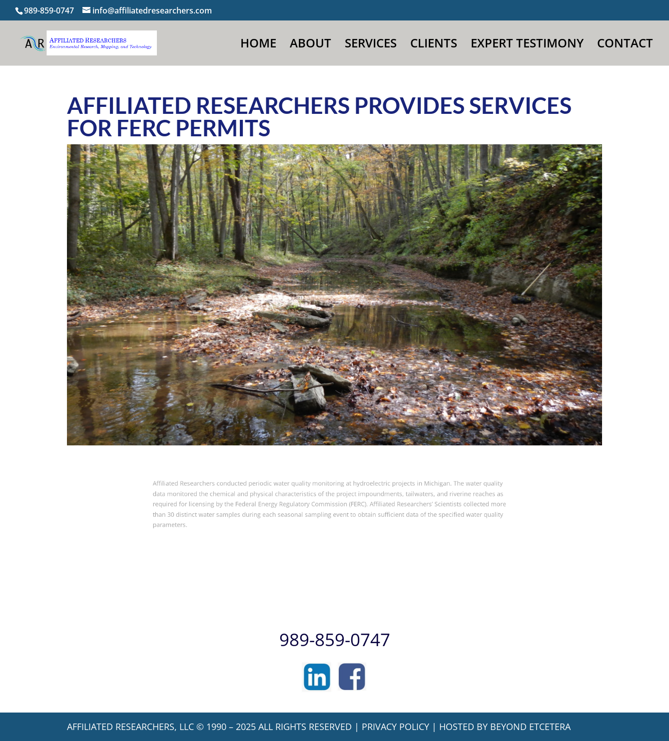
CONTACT (625, 45)
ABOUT (310, 45)
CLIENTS (433, 45)
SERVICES (371, 45)
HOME (258, 45)
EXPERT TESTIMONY (527, 45)
